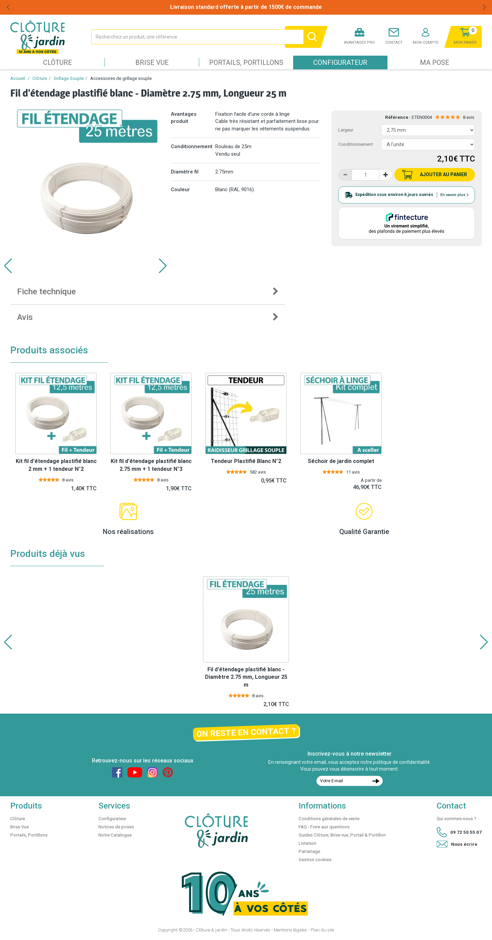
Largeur (345, 129)
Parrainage (309, 851)
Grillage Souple (69, 78)
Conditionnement (355, 144)
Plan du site (322, 929)
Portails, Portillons (246, 62)
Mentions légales (290, 929)
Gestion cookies (315, 859)
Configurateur (340, 62)
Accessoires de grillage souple (121, 78)
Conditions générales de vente (329, 818)
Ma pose (434, 62)
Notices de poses (116, 826)
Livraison (307, 843)
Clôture (57, 62)
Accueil (17, 78)
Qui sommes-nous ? (456, 818)
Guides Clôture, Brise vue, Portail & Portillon (342, 835)
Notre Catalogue (115, 835)
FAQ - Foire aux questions (324, 826)
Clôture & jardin (211, 929)
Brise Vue (152, 62)
